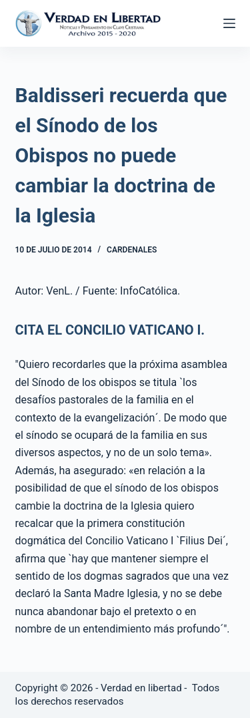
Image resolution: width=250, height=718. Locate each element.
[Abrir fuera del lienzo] (229, 23)
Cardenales (132, 249)
